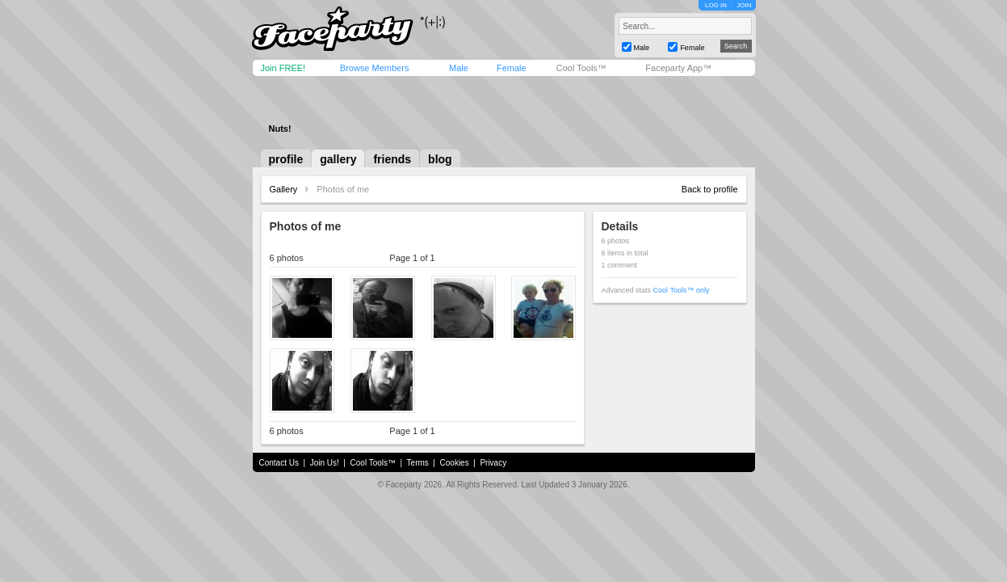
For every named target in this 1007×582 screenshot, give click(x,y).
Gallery (284, 189)
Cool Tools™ (581, 68)
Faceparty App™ (678, 68)
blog (440, 159)
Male (458, 68)
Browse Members (374, 68)
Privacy (493, 462)
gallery (338, 159)
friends (392, 159)
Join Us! (324, 462)
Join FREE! (283, 68)
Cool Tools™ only (681, 290)
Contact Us (279, 462)
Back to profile (710, 189)
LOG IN (716, 5)
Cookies (454, 462)
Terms (418, 462)
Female (512, 68)
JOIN (743, 5)
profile (286, 159)
